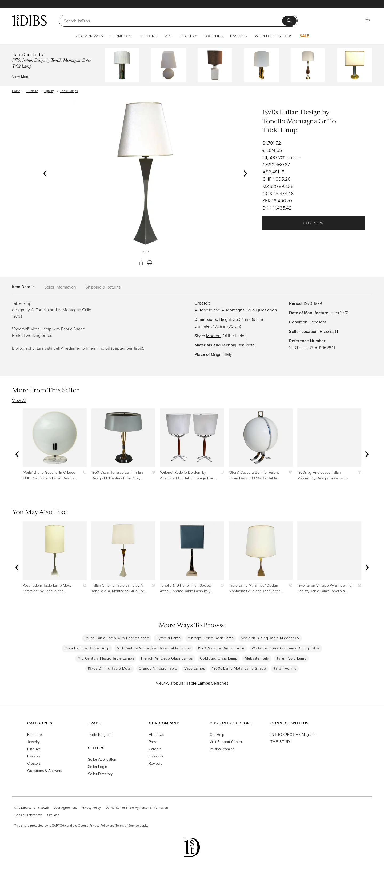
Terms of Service (127, 825)
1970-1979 (313, 303)
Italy (228, 354)
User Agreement (65, 807)
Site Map (53, 814)
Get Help (217, 734)
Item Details (23, 287)
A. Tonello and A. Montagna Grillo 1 (225, 310)
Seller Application (102, 759)
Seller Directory (100, 773)
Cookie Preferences (28, 814)
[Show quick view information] (84, 472)
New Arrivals (89, 35)
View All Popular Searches (192, 683)
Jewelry (188, 35)
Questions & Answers (44, 770)
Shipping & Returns (103, 287)
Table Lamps (69, 91)
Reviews (155, 763)
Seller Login (97, 766)
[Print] (149, 262)
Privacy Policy (91, 807)
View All (19, 400)
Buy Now (313, 223)
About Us (156, 734)
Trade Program (99, 734)
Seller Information (60, 287)
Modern (213, 335)
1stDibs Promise (222, 748)
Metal (250, 345)
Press (153, 741)
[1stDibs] (29, 20)
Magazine (294, 734)
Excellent (318, 322)
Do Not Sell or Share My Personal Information (137, 807)
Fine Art (33, 748)
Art (169, 35)
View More (20, 76)
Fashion (239, 35)
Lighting (148, 35)
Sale (304, 35)
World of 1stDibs (274, 35)
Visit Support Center (226, 741)
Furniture (121, 35)
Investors (156, 756)
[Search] (173, 20)
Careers (155, 748)
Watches (214, 35)
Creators (34, 763)
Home (16, 91)
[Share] (141, 262)
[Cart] (367, 20)
